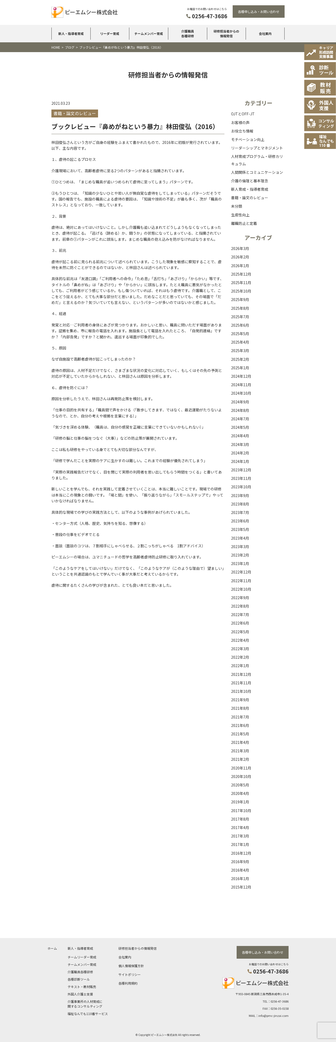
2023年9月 (240, 495)
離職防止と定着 (244, 223)
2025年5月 (240, 333)
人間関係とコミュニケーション (257, 172)
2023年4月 (240, 538)
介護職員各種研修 (187, 33)
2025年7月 (240, 316)
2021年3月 (240, 750)
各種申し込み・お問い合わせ (258, 11)
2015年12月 (241, 887)
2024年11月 (241, 384)
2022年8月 (240, 606)
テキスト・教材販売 (82, 986)
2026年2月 (240, 257)
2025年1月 (240, 367)
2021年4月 (240, 742)
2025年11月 (241, 282)
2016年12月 (241, 853)
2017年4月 (240, 827)
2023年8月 (240, 504)
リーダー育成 (109, 33)
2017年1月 (240, 844)
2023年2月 (240, 555)
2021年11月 (241, 682)
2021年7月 (240, 717)
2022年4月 (240, 640)
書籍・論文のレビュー (249, 197)
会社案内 (265, 33)
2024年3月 (240, 444)
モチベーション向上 (247, 139)
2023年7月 (240, 512)
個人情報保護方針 (131, 965)
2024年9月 (240, 401)
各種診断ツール (79, 979)
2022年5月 (240, 631)
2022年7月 (240, 614)
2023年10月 (241, 486)
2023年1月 (240, 563)
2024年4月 (240, 435)
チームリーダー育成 (82, 956)
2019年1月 (240, 801)
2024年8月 (240, 410)
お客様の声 (240, 122)
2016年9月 (240, 861)
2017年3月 (240, 836)
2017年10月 (241, 810)
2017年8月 (240, 819)
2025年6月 (240, 325)
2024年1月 (240, 461)
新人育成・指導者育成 (249, 189)
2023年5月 (240, 529)
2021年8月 (240, 708)
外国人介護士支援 (80, 993)
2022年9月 (240, 597)
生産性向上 (240, 214)
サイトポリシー (129, 974)
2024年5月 (240, 427)
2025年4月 (240, 342)
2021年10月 (241, 691)
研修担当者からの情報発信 (226, 33)
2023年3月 (240, 546)
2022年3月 (240, 648)
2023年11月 (241, 478)
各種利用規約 (128, 983)
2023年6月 (240, 521)
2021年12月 (241, 674)
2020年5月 (240, 785)
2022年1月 (240, 665)
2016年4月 (240, 870)
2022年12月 (241, 572)
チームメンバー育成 (148, 33)
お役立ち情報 (242, 131)
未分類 (236, 206)
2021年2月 (240, 759)
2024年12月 (241, 376)
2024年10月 (241, 393)
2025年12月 (241, 274)
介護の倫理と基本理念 (249, 180)
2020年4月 (240, 793)
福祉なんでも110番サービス (88, 1013)
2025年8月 (240, 308)
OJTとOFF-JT (243, 113)
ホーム (52, 948)
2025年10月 (241, 291)
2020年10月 (241, 776)
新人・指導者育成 (71, 33)
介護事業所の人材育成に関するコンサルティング (85, 1003)
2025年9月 (240, 299)
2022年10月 (241, 589)
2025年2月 (240, 359)
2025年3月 (240, 350)
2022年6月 (240, 623)
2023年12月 (241, 469)
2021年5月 (240, 733)
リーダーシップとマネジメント (257, 148)
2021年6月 (240, 725)
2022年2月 (240, 657)
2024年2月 (240, 453)
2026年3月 (240, 248)
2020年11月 (241, 768)
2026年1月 (240, 265)
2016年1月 (240, 878)
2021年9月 (240, 699)
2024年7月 (240, 418)
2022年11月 (241, 580)
